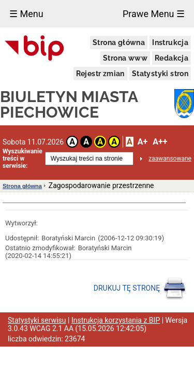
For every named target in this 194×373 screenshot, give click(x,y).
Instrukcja (170, 42)
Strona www (125, 58)
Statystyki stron (160, 73)
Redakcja (171, 58)
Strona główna (119, 42)
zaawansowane (169, 158)
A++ (160, 142)
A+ (142, 142)
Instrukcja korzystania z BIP (115, 320)
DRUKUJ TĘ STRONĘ (140, 288)
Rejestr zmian (100, 73)
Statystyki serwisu (37, 320)
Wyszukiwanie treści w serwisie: (22, 158)
